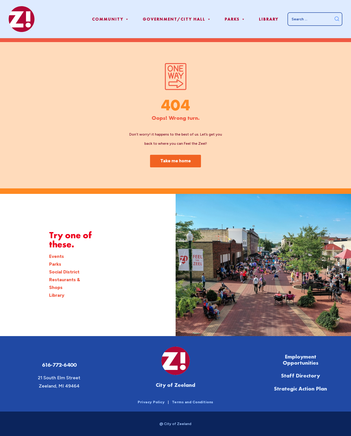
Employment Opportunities (300, 359)
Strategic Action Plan (300, 388)
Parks (235, 19)
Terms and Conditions (192, 402)
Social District (64, 272)
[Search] (315, 19)
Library (268, 19)
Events (56, 256)
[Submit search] (337, 19)
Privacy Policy (151, 402)
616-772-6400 (59, 364)
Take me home (175, 161)
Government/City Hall (177, 19)
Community (110, 19)
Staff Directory (300, 375)
